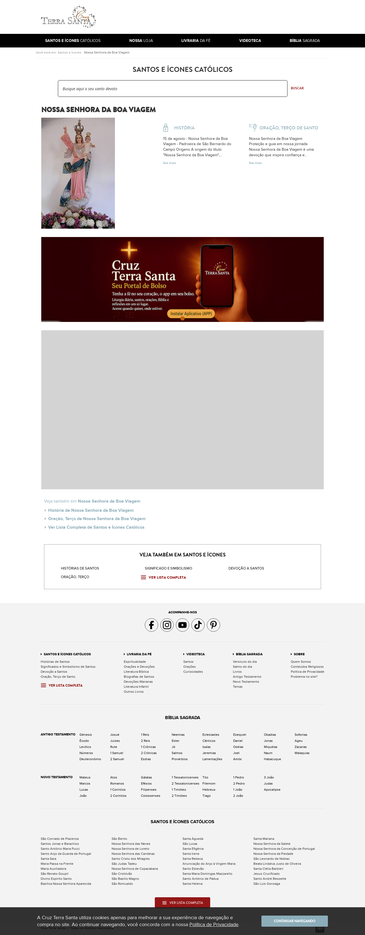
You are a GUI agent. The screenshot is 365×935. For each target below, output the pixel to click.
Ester (175, 741)
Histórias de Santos (80, 568)
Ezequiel (239, 735)
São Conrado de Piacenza (60, 839)
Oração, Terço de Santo (58, 677)
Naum (268, 753)
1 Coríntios (118, 790)
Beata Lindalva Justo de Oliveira (277, 864)
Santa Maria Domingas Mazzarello (207, 874)
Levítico (85, 747)
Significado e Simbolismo (168, 568)
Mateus (85, 777)
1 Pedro (238, 777)
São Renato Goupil (54, 874)
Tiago (206, 796)
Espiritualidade (135, 662)
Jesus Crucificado (266, 874)
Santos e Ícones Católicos (67, 654)
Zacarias (301, 747)
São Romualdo (122, 884)
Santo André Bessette (269, 879)
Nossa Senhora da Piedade (273, 854)
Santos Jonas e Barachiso (60, 844)
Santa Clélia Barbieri (268, 869)
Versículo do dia (245, 662)
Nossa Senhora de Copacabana (135, 869)
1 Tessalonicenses (185, 777)
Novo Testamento (246, 682)
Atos (113, 777)
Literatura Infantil (136, 687)
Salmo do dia (242, 667)
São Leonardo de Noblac (271, 859)
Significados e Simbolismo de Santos (68, 667)
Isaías (206, 747)
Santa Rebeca (193, 859)
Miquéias (270, 747)
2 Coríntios (118, 796)
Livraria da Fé (139, 654)
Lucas (83, 790)
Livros (237, 672)
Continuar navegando (294, 921)
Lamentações (212, 759)
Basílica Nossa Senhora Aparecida (66, 884)
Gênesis (85, 735)
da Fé (195, 40)
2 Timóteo (179, 796)
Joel (236, 753)
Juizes (115, 741)
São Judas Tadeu (124, 864)
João (83, 796)
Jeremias (209, 753)
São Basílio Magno (125, 879)
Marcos (84, 783)
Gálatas (146, 777)
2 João (238, 796)
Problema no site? (304, 677)
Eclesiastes (210, 735)
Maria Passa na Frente (57, 864)
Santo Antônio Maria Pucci (60, 849)
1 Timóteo (179, 790)
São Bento (119, 839)
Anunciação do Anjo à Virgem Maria (209, 864)
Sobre (299, 654)
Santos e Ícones (69, 52)
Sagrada (305, 40)
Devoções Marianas (138, 682)
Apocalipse (272, 790)
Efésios (146, 783)
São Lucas (190, 844)
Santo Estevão (193, 869)
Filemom (208, 783)
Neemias (178, 735)
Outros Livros (134, 692)
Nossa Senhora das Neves (131, 844)
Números (86, 753)
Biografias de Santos (139, 677)
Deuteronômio (90, 759)
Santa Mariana (263, 839)
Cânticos (208, 741)
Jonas (268, 741)
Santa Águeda (193, 839)
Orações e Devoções (139, 667)
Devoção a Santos (54, 672)
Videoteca (195, 654)
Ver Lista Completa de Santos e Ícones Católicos (96, 527)
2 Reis (145, 741)
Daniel (238, 741)
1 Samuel (116, 753)
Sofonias (301, 735)
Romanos (117, 783)
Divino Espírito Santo (56, 879)
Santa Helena (192, 884)
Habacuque (272, 759)
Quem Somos (301, 662)
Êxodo (84, 741)
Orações (189, 667)
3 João (269, 777)
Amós (237, 759)
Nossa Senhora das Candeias (133, 854)
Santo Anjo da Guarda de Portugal (66, 854)
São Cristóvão (122, 874)
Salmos (177, 753)
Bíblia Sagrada (249, 654)
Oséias (238, 747)
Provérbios (180, 759)
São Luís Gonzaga (266, 884)
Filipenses (148, 790)
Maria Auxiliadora (53, 869)
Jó (173, 747)
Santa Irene (191, 854)
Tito (205, 777)
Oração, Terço (75, 577)
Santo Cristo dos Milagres (131, 859)
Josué (114, 735)
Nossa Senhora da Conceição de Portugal (284, 849)
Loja (141, 40)
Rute (113, 747)
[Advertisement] (219, 16)
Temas (238, 687)
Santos (188, 662)
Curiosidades (193, 672)
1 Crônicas (148, 747)
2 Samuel (117, 759)
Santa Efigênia (193, 849)
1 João (237, 790)
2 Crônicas (149, 753)
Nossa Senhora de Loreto (130, 849)
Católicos (73, 40)
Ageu (299, 741)
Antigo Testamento (247, 677)
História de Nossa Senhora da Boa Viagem (91, 510)
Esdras (146, 759)
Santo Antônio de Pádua (201, 879)
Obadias (270, 735)
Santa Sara (48, 859)
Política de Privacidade (307, 672)
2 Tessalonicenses (185, 783)
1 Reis (145, 735)
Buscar (297, 88)
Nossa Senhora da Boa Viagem (107, 52)
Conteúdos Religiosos (307, 667)
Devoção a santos (246, 568)
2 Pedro (239, 783)
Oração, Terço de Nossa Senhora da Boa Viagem (97, 518)
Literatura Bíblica (136, 672)
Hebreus (208, 790)
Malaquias (302, 753)
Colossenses (150, 796)
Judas (268, 783)
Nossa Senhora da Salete (272, 844)
